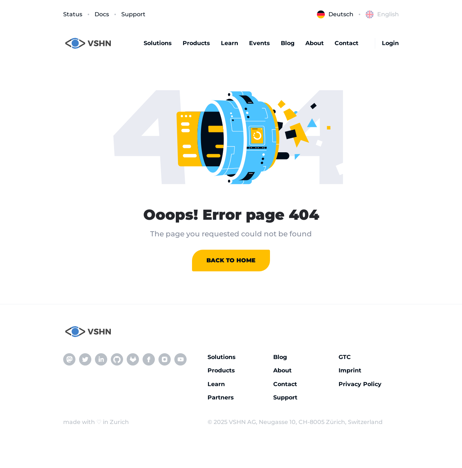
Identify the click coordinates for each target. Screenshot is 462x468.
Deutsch (335, 14)
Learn (229, 43)
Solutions (158, 43)
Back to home (231, 260)
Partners (221, 397)
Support (133, 14)
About (314, 43)
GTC (345, 357)
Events (259, 43)
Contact (346, 43)
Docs (102, 14)
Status (72, 14)
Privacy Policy (360, 384)
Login (390, 43)
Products (196, 43)
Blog (288, 43)
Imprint (350, 370)
